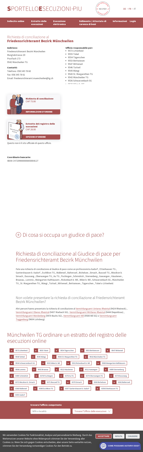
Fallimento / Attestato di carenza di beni (92, 23)
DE (124, 9)
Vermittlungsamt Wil (73, 315)
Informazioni (120, 21)
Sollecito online (15, 21)
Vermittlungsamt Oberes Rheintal (32, 312)
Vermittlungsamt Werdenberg (30, 315)
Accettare (103, 436)
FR (130, 9)
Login (133, 21)
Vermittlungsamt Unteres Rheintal (93, 308)
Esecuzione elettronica (59, 23)
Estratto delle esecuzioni (39, 23)
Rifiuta (118, 436)
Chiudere (133, 436)
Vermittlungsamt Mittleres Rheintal (87, 312)
